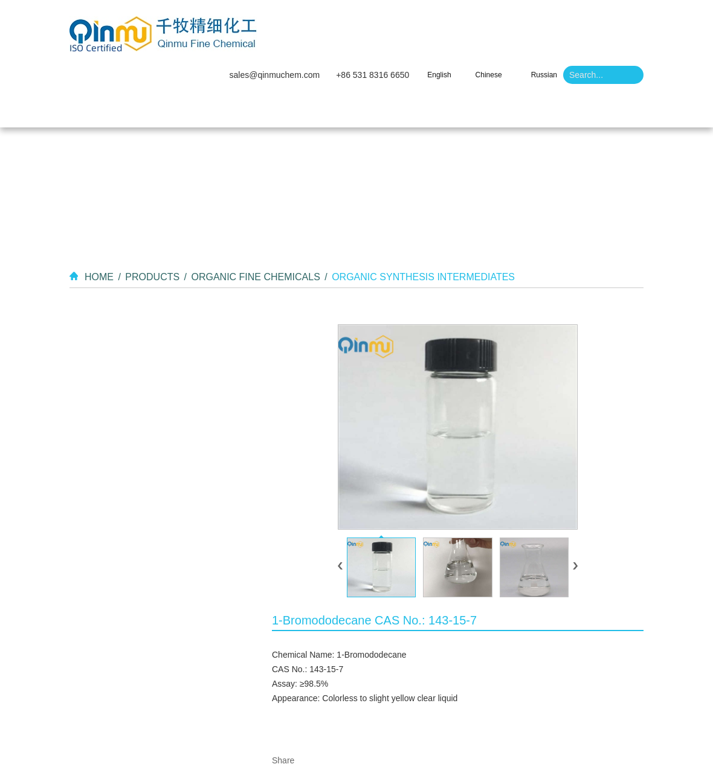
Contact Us (474, 48)
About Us (283, 48)
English (439, 14)
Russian (544, 14)
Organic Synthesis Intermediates (423, 215)
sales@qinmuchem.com (275, 14)
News (423, 48)
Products (337, 48)
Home (236, 48)
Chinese (489, 14)
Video (384, 48)
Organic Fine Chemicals (255, 215)
